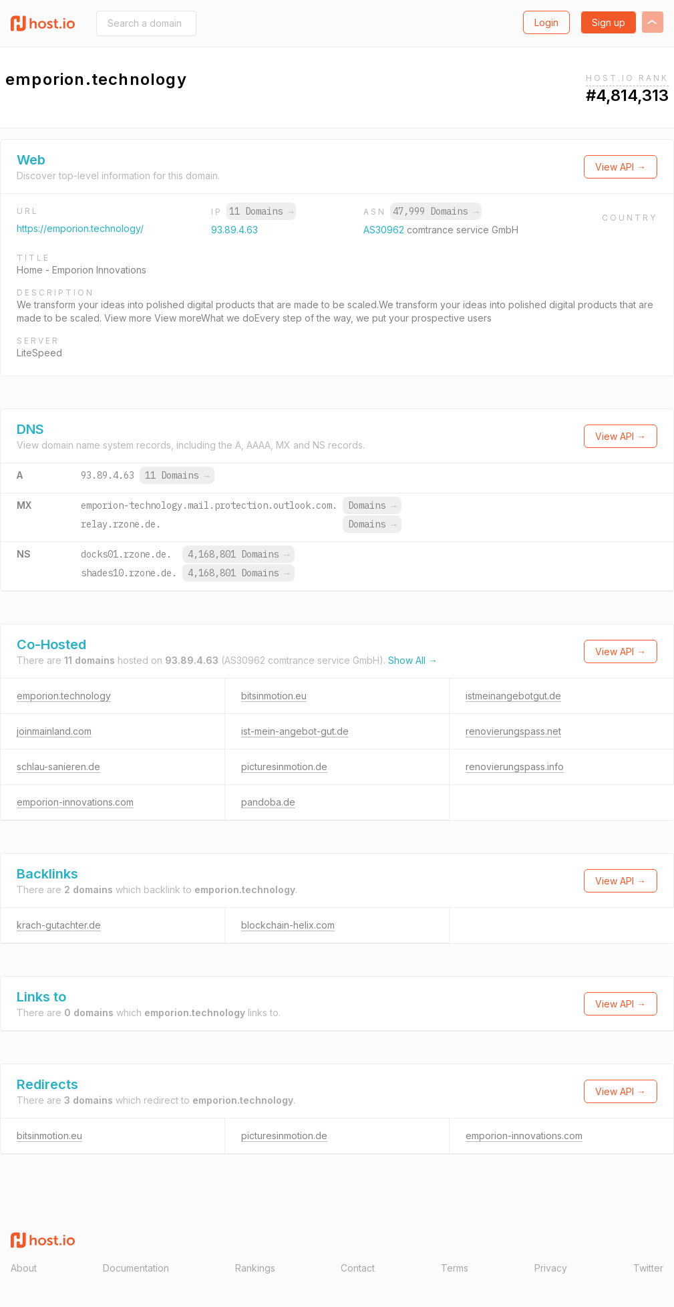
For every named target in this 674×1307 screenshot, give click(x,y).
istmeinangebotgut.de (513, 695)
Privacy (550, 1268)
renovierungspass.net (513, 731)
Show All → (413, 660)
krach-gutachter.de (59, 925)
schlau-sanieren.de (58, 766)
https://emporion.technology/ (80, 228)
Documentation (136, 1268)
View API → (620, 166)
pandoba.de (268, 802)
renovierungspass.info (515, 766)
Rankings (255, 1268)
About (24, 1268)
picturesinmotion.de (284, 766)
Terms (454, 1268)
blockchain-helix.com (288, 925)
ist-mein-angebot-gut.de (295, 731)
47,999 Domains (435, 211)
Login (546, 22)
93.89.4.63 (234, 229)
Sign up (608, 22)
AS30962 (385, 229)
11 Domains (261, 211)
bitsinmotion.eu (274, 695)
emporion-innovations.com (75, 802)
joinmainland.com (54, 731)
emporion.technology (64, 695)
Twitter (648, 1268)
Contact (358, 1268)
